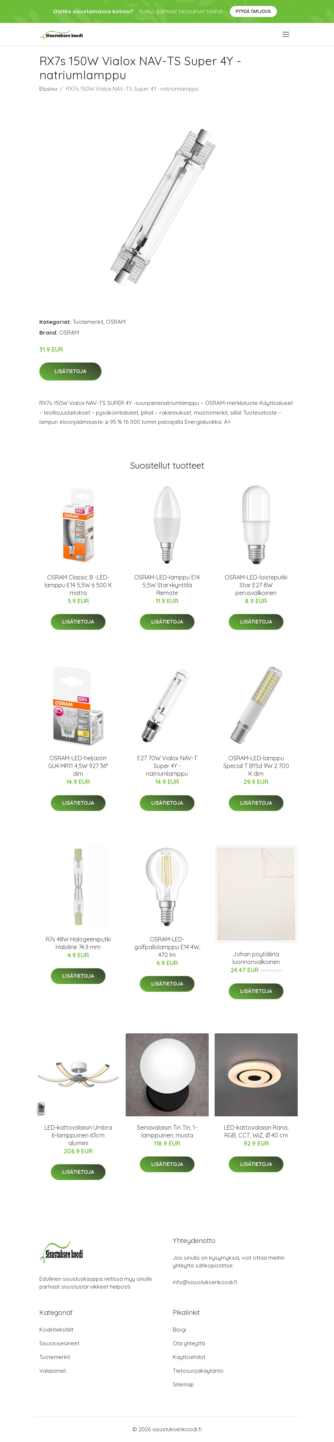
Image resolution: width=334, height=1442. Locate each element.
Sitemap (183, 1384)
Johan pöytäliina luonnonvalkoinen (256, 958)
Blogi (179, 1329)
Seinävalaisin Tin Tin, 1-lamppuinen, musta (167, 1131)
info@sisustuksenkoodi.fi (205, 1282)
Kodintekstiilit (56, 1329)
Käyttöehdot (189, 1356)
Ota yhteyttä (189, 1343)
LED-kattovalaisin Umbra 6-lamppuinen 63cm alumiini (78, 1135)
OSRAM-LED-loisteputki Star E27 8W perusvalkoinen (256, 585)
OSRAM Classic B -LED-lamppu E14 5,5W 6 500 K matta (78, 585)
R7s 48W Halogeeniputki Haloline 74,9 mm (78, 943)
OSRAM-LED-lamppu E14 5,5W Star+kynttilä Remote (167, 585)
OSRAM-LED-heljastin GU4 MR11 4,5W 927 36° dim (78, 765)
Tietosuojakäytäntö (198, 1370)
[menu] (286, 34)
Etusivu (48, 88)
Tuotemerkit (88, 321)
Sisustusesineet (59, 1343)
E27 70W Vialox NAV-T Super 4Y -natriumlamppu (167, 765)
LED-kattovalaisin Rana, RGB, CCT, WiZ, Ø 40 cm (256, 1131)
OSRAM (116, 321)
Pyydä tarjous (253, 11)
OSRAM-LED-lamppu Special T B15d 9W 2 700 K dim (256, 765)
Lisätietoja (70, 371)
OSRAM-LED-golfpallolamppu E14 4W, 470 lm (167, 947)
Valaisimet (52, 1370)
